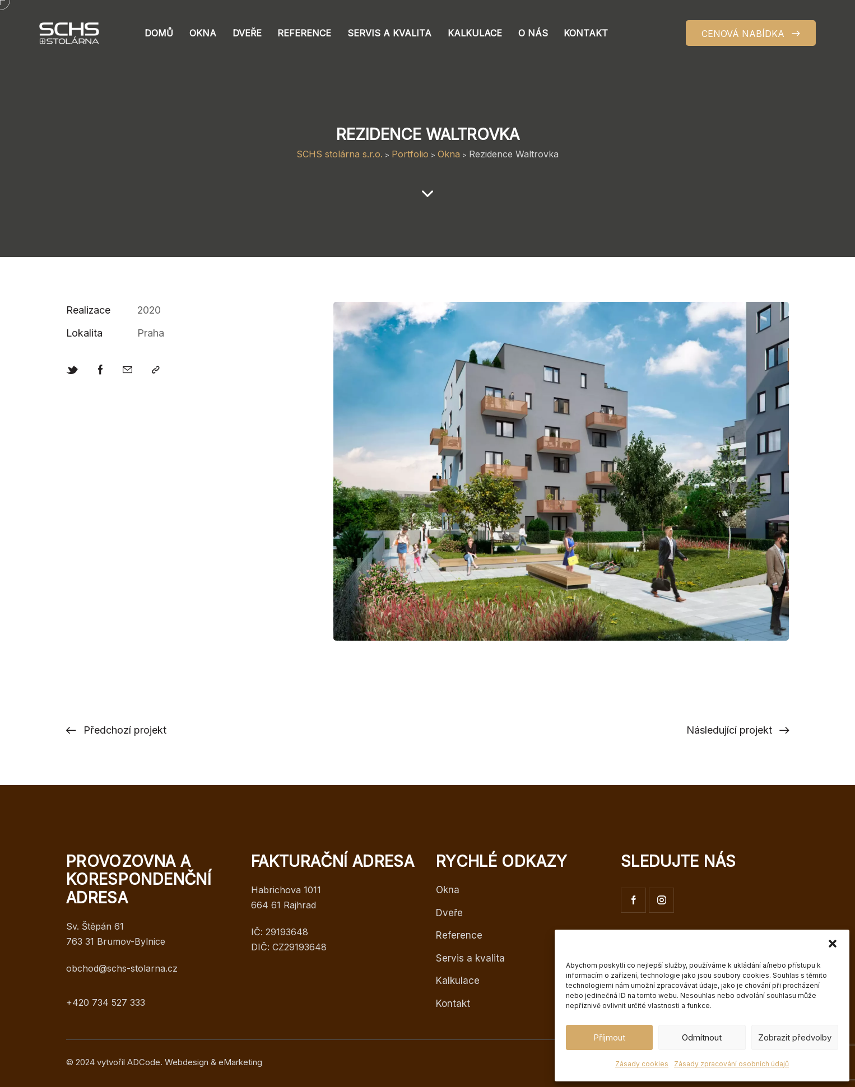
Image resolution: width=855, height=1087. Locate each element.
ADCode (143, 1062)
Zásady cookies (641, 1064)
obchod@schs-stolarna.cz (122, 968)
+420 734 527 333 (105, 1002)
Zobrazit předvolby (794, 1037)
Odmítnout (702, 1037)
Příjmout (609, 1037)
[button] (832, 943)
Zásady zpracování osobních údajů (731, 1064)
